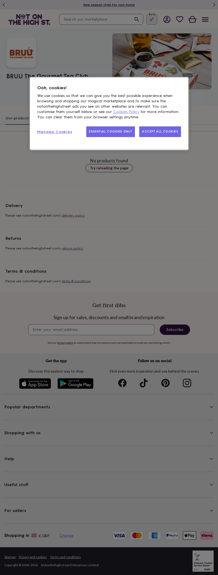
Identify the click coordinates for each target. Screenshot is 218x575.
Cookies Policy (126, 112)
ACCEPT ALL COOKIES (160, 131)
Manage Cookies (54, 132)
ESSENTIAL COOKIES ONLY (110, 131)
